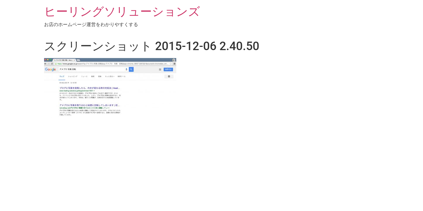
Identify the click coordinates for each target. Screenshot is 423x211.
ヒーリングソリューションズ (122, 11)
